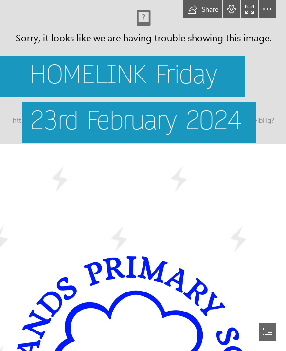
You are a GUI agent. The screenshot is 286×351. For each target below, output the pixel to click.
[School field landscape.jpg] (143, 83)
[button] (202, 9)
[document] (143, 175)
